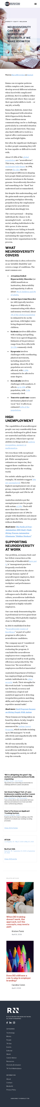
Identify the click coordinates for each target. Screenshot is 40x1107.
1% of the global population (23, 315)
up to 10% (21, 387)
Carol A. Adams (16, 50)
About (8, 1079)
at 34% (19, 506)
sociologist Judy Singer (15, 166)
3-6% (28, 390)
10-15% (14, 347)
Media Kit (9, 1086)
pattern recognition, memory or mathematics (20, 445)
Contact (9, 1083)
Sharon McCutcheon (18, 75)
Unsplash (30, 75)
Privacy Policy (11, 1090)
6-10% (25, 370)
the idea (16, 170)
